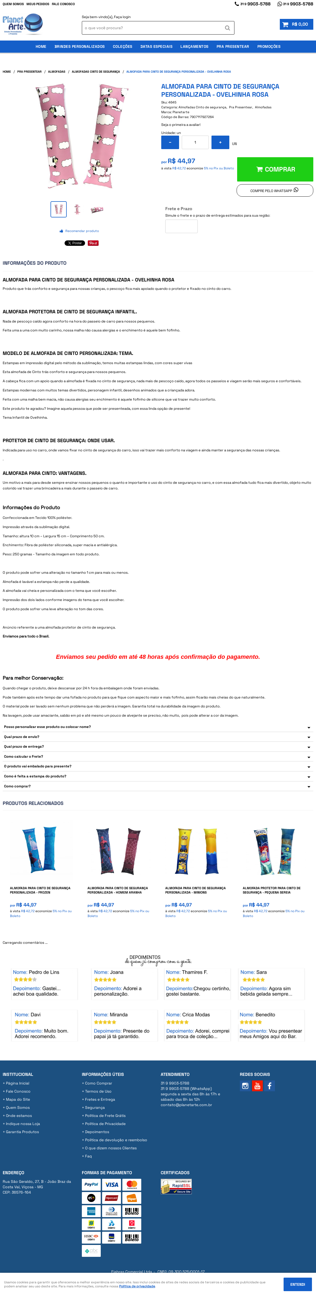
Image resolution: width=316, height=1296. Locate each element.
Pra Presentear (233, 46)
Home (41, 46)
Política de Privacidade (105, 1123)
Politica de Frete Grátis (105, 1115)
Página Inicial (17, 1083)
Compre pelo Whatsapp (271, 191)
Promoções (269, 46)
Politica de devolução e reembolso (116, 1139)
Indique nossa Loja (23, 1123)
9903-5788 (255, 4)
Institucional (18, 1074)
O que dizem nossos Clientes (111, 1148)
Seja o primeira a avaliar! (180, 124)
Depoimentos (97, 1131)
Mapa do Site (18, 1099)
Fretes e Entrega (100, 1099)
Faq (88, 1156)
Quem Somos (13, 4)
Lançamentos (194, 46)
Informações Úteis (103, 1074)
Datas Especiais (156, 46)
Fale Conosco (63, 4)
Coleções (122, 46)
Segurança (95, 1107)
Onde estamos (19, 1115)
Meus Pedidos (37, 4)
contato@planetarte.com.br (186, 1104)
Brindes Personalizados (80, 46)
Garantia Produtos (22, 1131)
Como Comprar (98, 1083)
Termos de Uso (98, 1091)
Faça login (122, 17)
